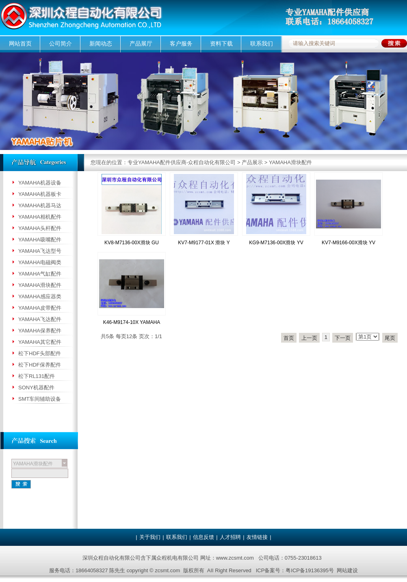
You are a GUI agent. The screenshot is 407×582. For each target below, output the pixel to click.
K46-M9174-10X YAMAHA (131, 322)
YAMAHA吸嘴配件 (39, 240)
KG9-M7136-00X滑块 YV (276, 242)
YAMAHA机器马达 (39, 205)
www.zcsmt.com (235, 558)
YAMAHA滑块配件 (290, 162)
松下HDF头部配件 (39, 353)
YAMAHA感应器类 (39, 296)
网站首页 (20, 43)
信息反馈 (203, 537)
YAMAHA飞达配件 (39, 319)
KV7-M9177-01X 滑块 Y (203, 242)
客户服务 (181, 43)
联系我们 (261, 43)
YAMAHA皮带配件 (39, 308)
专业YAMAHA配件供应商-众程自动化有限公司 (182, 162)
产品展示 (252, 162)
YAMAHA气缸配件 (39, 274)
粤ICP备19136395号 (310, 570)
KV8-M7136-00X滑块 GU (131, 242)
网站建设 (347, 570)
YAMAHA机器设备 (39, 183)
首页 (289, 338)
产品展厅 (141, 43)
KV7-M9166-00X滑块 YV (348, 242)
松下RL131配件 (36, 376)
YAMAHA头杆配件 (39, 228)
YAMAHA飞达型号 (39, 251)
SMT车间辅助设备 (39, 399)
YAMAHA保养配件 (39, 331)
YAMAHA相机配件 (39, 217)
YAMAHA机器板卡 (39, 194)
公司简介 (60, 43)
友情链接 (257, 537)
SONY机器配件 (36, 387)
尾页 (390, 338)
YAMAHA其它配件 (39, 342)
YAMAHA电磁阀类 (39, 262)
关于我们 (149, 537)
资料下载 (221, 43)
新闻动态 (100, 43)
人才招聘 (230, 537)
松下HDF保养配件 (39, 365)
